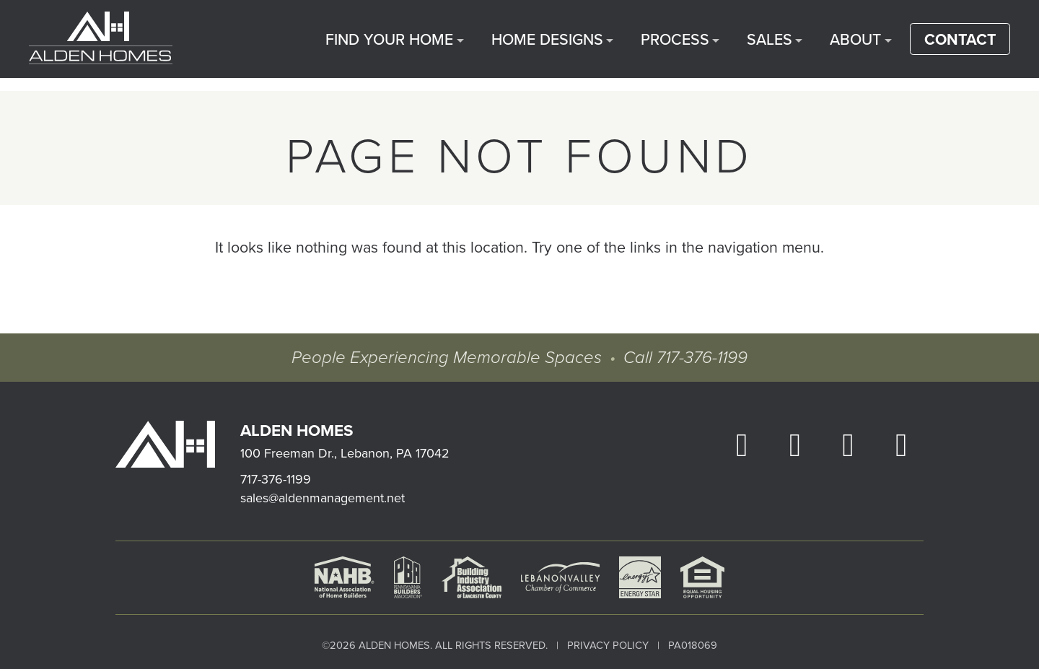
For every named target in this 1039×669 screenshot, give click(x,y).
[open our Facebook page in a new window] (742, 444)
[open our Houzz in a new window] (901, 444)
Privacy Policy (608, 644)
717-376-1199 (699, 358)
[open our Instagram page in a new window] (795, 444)
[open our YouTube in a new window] (848, 444)
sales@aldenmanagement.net (322, 498)
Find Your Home (443, 45)
